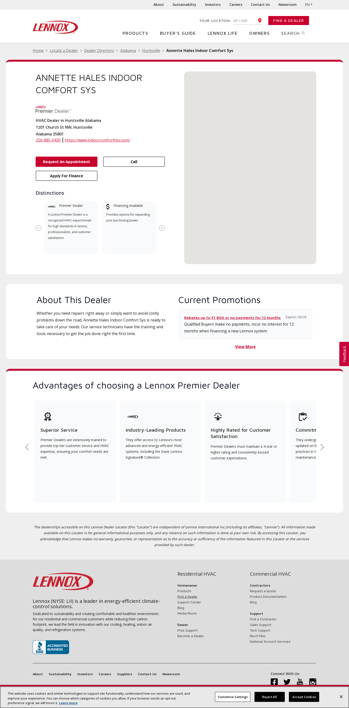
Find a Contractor (263, 619)
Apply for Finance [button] (66, 176)
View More (245, 346)
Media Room (187, 613)
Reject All (269, 696)
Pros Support (187, 630)
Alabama (128, 50)
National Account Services (270, 641)
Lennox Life (224, 33)
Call (134, 162)
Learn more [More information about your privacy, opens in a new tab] (68, 703)
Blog (180, 608)
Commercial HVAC (270, 574)
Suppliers (124, 674)
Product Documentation (268, 596)
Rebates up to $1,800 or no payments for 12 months (232, 317)
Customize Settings (233, 696)
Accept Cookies (304, 696)
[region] (174, 697)
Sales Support (260, 625)
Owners (261, 33)
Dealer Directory (99, 50)
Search (298, 33)
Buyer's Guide (180, 33)
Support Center (189, 602)
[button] (250, 163)
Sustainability (184, 4)
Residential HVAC (196, 574)
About (158, 4)
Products (137, 33)
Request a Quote (263, 591)
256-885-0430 (48, 140)
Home (38, 50)
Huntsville (151, 50)
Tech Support (260, 630)
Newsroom (287, 4)
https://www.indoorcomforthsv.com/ (97, 140)
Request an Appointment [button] (66, 162)
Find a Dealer (288, 20)
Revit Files (258, 636)
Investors (213, 4)
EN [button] (307, 4)
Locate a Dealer (64, 50)
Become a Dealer (190, 636)
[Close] (341, 696)
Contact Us (260, 4)
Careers (235, 4)
